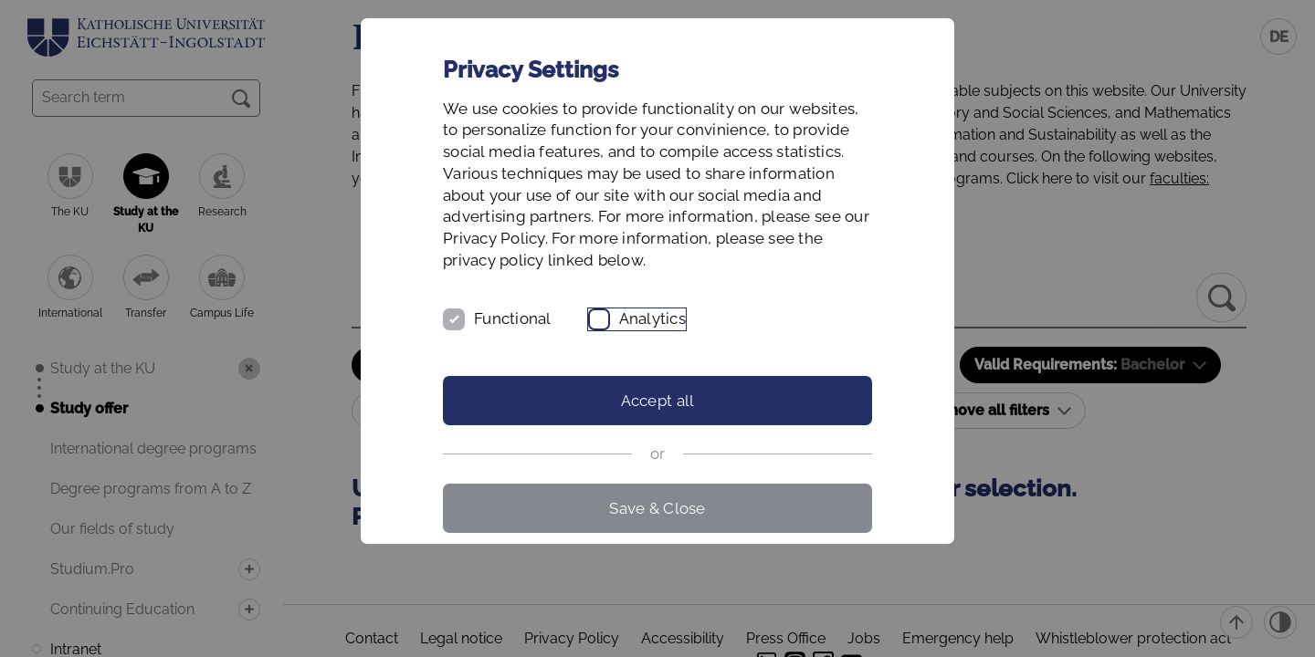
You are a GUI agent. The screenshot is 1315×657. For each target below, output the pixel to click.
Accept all (658, 400)
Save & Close (657, 508)
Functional (513, 318)
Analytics (652, 318)
